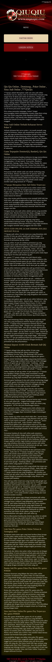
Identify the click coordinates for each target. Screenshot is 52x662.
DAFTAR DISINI (26, 38)
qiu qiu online (34, 101)
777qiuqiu (7, 93)
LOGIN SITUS (26, 47)
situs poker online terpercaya (29, 551)
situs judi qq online (23, 350)
